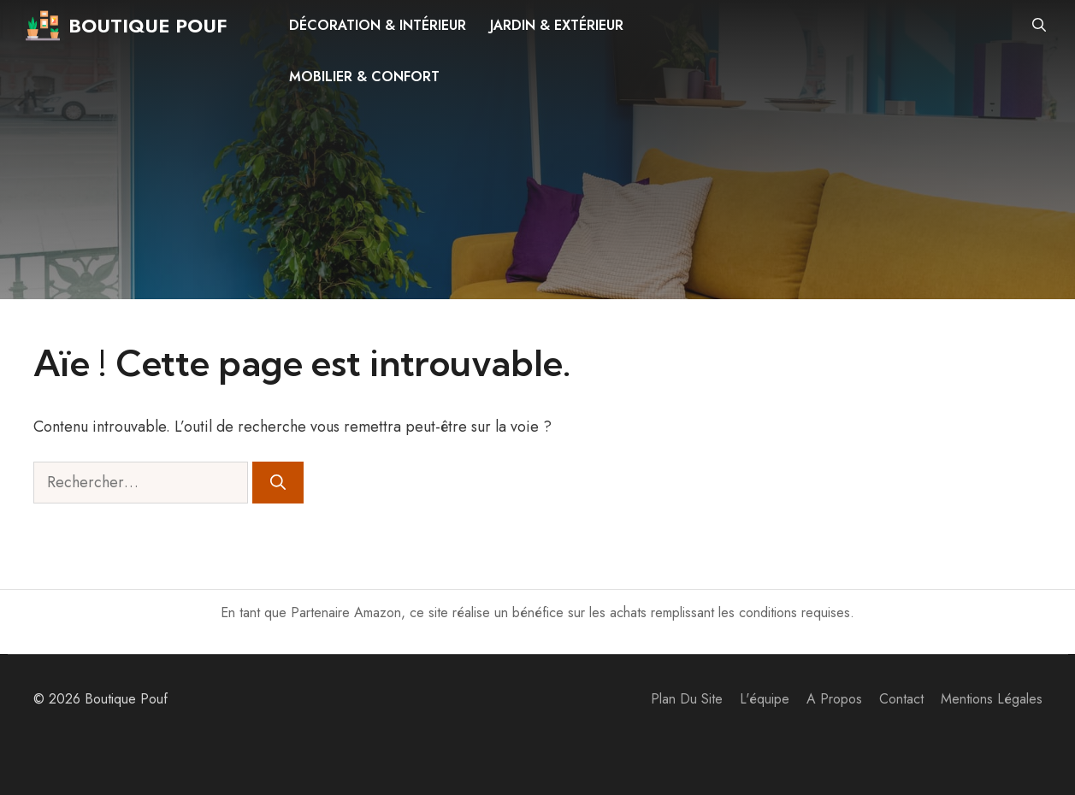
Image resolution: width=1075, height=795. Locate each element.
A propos (834, 699)
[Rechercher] (278, 483)
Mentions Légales (992, 699)
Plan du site (687, 699)
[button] (1039, 25)
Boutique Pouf (147, 25)
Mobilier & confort (364, 76)
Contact (901, 699)
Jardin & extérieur (556, 25)
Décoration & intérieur (377, 25)
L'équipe (764, 699)
